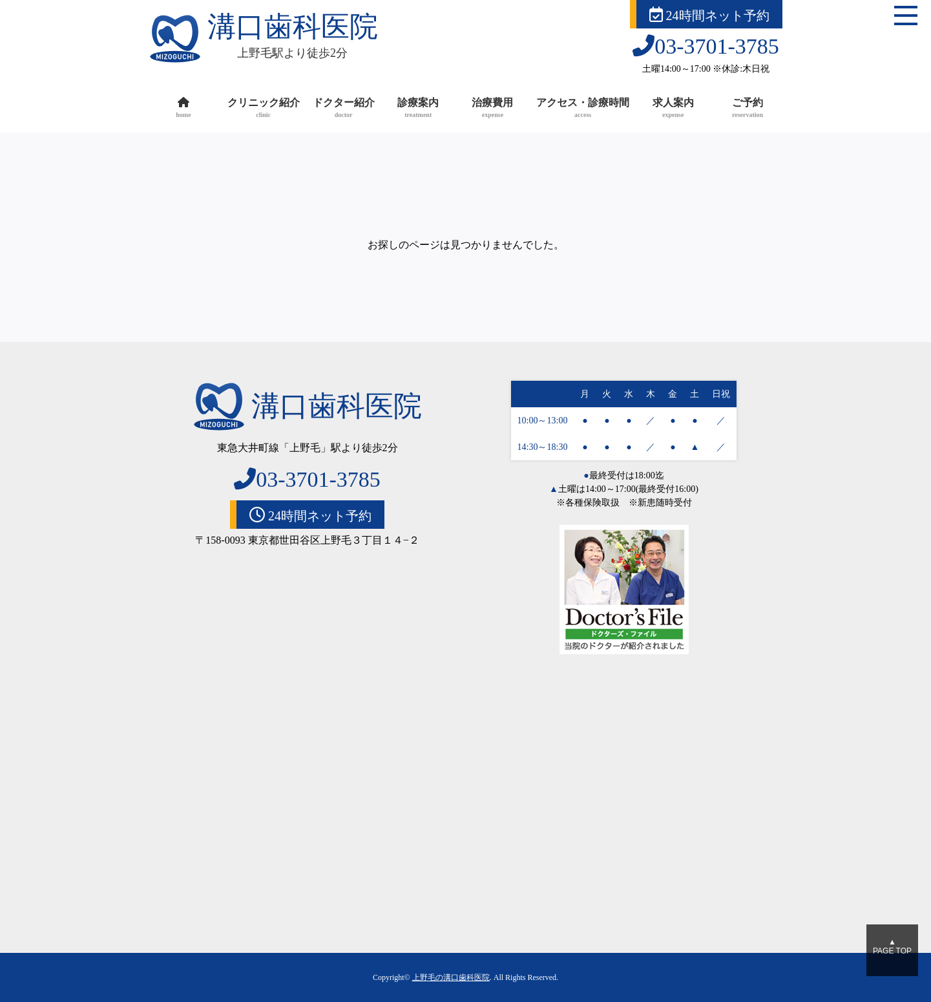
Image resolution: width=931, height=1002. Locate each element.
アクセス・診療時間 (582, 109)
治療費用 (492, 109)
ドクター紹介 (344, 109)
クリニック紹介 (263, 109)
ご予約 (747, 109)
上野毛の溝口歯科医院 (451, 977)
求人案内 (673, 109)
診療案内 (418, 109)
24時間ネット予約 (709, 14)
